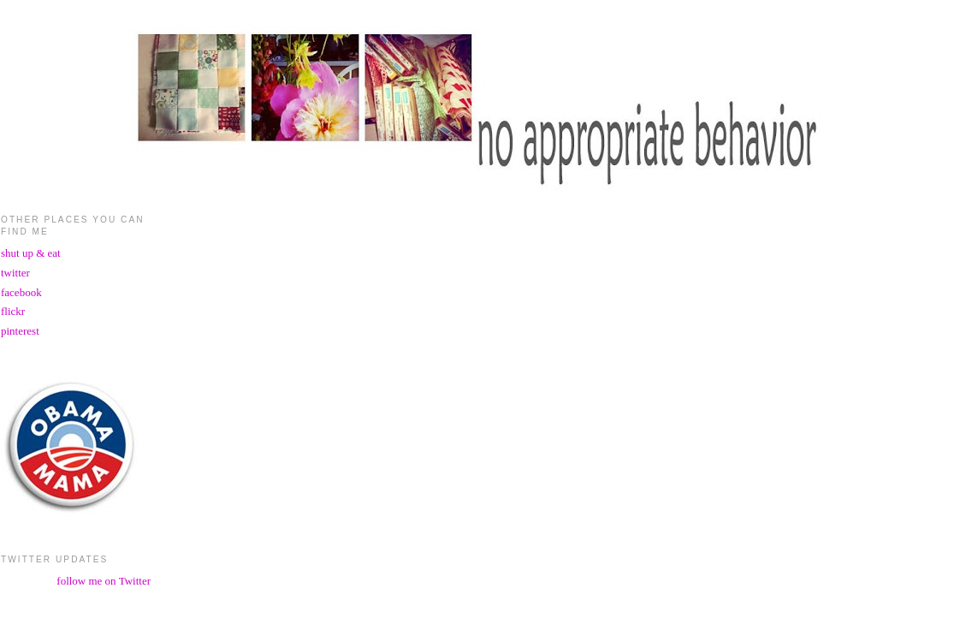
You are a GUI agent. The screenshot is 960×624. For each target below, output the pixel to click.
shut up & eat (31, 253)
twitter (15, 272)
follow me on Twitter (103, 580)
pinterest (20, 330)
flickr (13, 311)
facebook (21, 292)
